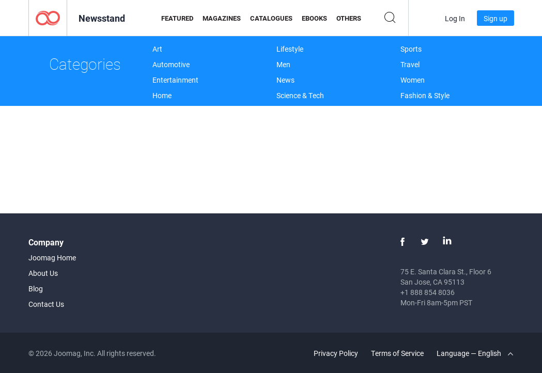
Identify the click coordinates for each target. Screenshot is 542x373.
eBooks (314, 18)
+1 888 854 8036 (427, 292)
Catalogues (271, 18)
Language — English (475, 353)
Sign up (495, 18)
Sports (411, 49)
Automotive (171, 64)
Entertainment (175, 80)
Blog (35, 288)
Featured (177, 18)
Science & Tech (300, 95)
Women (412, 80)
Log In (455, 18)
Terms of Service (397, 353)
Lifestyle (289, 49)
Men (283, 64)
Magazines (222, 18)
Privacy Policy (336, 353)
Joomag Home (52, 257)
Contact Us (46, 304)
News (285, 80)
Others (348, 18)
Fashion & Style (425, 95)
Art (157, 49)
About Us (43, 273)
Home (162, 95)
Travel (410, 64)
